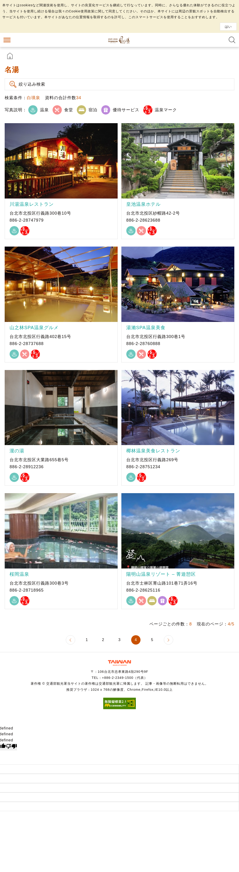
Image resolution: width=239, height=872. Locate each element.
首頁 (10, 56)
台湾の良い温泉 (119, 40)
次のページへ (168, 640)
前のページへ (70, 640)
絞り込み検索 (32, 84)
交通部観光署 (119, 662)
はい (228, 26)
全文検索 (232, 40)
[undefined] (11, 747)
